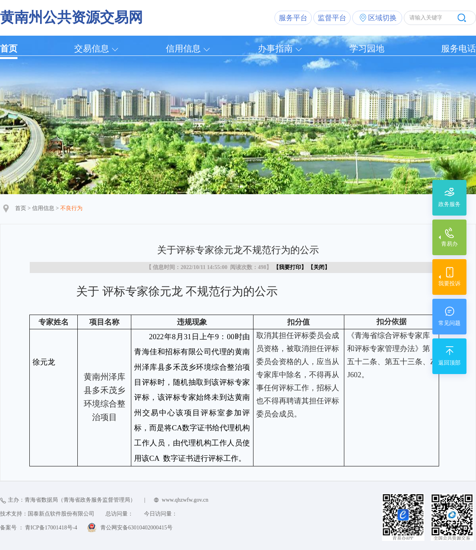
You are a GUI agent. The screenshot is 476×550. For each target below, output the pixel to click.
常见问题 (449, 323)
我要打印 (290, 267)
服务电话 (458, 48)
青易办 (449, 244)
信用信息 (183, 48)
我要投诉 (449, 283)
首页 (8, 48)
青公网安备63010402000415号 (136, 528)
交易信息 (91, 48)
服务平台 (293, 18)
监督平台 (332, 18)
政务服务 (449, 204)
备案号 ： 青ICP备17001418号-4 (38, 528)
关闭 (318, 267)
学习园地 (366, 48)
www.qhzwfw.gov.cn (185, 500)
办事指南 (275, 48)
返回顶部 (449, 363)
